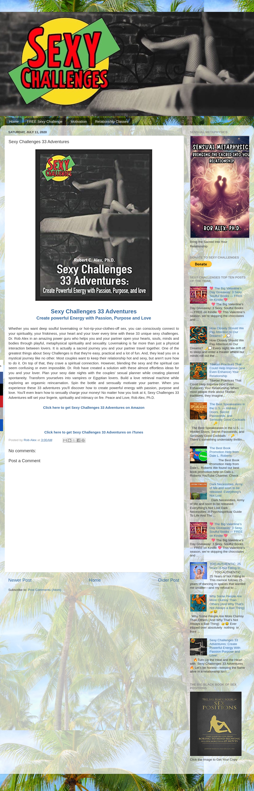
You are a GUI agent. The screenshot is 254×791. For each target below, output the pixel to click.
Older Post (168, 580)
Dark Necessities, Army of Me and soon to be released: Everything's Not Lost (226, 490)
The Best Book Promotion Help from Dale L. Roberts (224, 451)
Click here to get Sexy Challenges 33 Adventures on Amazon (93, 408)
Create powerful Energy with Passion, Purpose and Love (93, 318)
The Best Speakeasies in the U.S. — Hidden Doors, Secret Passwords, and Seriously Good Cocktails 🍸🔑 (227, 413)
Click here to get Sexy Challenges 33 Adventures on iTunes (93, 432)
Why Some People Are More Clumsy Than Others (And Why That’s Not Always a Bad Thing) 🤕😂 (227, 603)
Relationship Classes (111, 121)
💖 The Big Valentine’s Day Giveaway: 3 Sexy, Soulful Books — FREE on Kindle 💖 (226, 294)
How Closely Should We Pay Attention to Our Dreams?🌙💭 (226, 332)
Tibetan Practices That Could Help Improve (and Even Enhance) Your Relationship (227, 370)
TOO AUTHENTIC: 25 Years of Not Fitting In (225, 566)
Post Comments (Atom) (44, 590)
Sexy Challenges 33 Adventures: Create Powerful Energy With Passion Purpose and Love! (224, 647)
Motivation (79, 121)
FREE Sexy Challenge (44, 121)
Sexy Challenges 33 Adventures (94, 311)
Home (14, 121)
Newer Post (20, 580)
